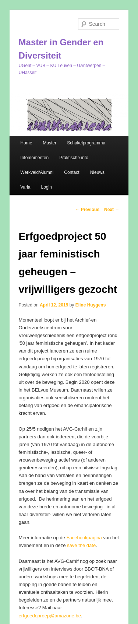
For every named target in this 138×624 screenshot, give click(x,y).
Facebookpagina (84, 537)
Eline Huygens (90, 305)
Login (46, 187)
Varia (25, 187)
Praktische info (73, 157)
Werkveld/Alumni (36, 172)
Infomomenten (34, 157)
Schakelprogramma (86, 143)
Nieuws (97, 172)
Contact (71, 172)
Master (49, 143)
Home (26, 143)
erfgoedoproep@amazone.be (50, 615)
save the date (81, 545)
